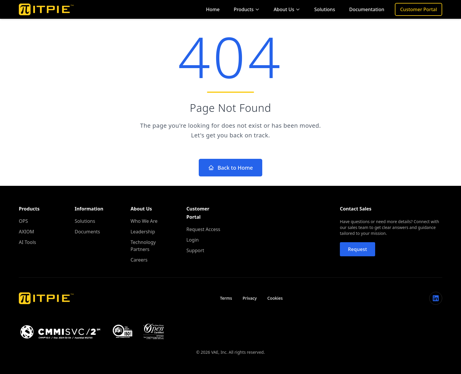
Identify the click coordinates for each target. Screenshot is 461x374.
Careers (139, 260)
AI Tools (27, 242)
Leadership (143, 231)
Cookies (275, 298)
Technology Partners (143, 245)
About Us (287, 9)
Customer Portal (418, 9)
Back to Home (230, 167)
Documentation (366, 9)
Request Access (203, 229)
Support (195, 250)
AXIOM (26, 231)
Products (247, 9)
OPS (23, 221)
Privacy (250, 298)
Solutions (324, 9)
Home (213, 9)
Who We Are (144, 221)
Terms (226, 298)
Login (192, 240)
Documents (87, 231)
